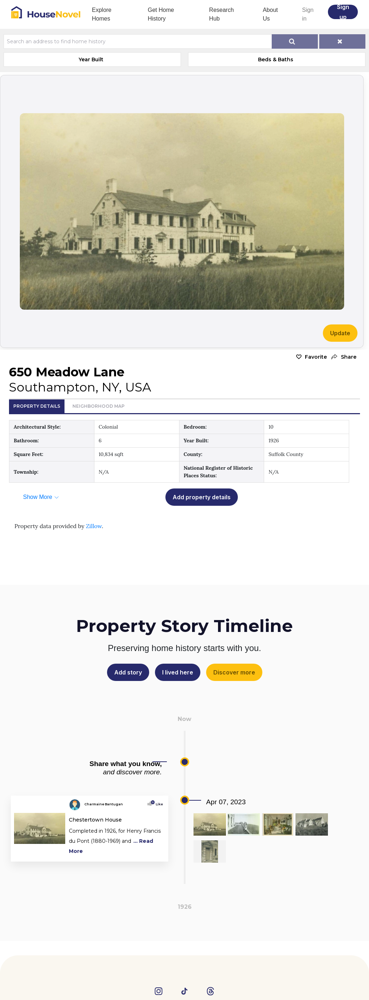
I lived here (177, 672)
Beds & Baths (275, 59)
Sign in (308, 14)
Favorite (316, 357)
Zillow (94, 526)
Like (157, 804)
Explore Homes (101, 14)
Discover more (234, 672)
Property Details (36, 406)
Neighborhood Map (98, 406)
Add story (128, 672)
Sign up (343, 12)
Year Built (91, 59)
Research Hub (221, 14)
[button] (343, 357)
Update (340, 333)
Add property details (202, 497)
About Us (270, 14)
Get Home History (161, 14)
